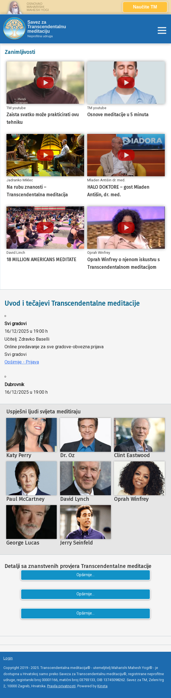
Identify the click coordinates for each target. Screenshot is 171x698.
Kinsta (102, 686)
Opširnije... (85, 575)
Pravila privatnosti (61, 686)
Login (8, 658)
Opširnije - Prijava (22, 362)
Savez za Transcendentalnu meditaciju (46, 27)
